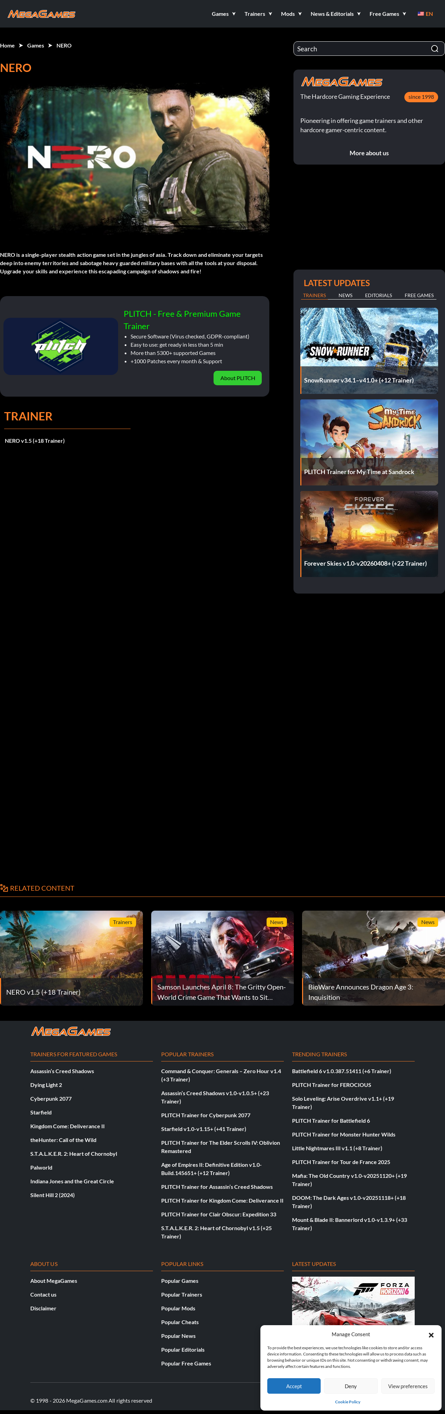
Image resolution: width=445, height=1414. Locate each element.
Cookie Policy (347, 1401)
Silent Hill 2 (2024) (52, 1195)
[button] (431, 1334)
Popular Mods (178, 1308)
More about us (369, 153)
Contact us (43, 1294)
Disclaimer (43, 1308)
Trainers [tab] (314, 295)
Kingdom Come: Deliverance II (67, 1126)
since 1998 (421, 96)
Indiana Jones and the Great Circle (72, 1181)
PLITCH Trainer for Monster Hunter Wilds (343, 1134)
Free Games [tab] (419, 295)
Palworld (41, 1167)
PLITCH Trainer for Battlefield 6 (331, 1120)
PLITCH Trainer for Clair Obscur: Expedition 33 (218, 1214)
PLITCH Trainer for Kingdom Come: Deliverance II (222, 1200)
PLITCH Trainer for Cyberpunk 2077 (205, 1115)
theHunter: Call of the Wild (63, 1140)
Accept (294, 1386)
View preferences (408, 1386)
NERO (64, 45)
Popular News (178, 1335)
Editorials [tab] (378, 295)
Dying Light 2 (46, 1084)
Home (7, 45)
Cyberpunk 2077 (51, 1098)
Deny (351, 1386)
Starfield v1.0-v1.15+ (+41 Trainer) (203, 1128)
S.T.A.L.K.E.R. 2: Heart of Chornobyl (73, 1153)
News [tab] (345, 295)
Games (35, 45)
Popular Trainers (181, 1294)
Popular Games (179, 1280)
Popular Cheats (180, 1322)
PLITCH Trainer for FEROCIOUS (331, 1084)
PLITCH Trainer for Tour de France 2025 (341, 1162)
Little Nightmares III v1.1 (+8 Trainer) (337, 1148)
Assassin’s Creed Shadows (62, 1071)
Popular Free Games (186, 1363)
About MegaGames (53, 1280)
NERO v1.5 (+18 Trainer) (35, 440)
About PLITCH (237, 378)
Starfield (41, 1112)
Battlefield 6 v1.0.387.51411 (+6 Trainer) (341, 1071)
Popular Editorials (183, 1349)
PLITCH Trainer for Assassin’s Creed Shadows (217, 1186)
